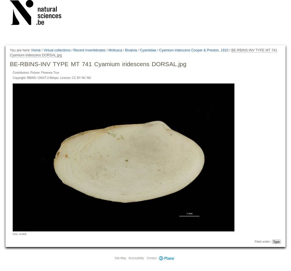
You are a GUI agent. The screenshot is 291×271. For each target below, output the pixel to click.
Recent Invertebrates (89, 50)
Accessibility (136, 258)
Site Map (120, 258)
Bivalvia (131, 50)
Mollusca (115, 50)
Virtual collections (57, 50)
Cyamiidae (148, 50)
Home (36, 50)
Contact (151, 258)
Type (276, 241)
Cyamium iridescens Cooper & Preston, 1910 (193, 50)
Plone (167, 258)
